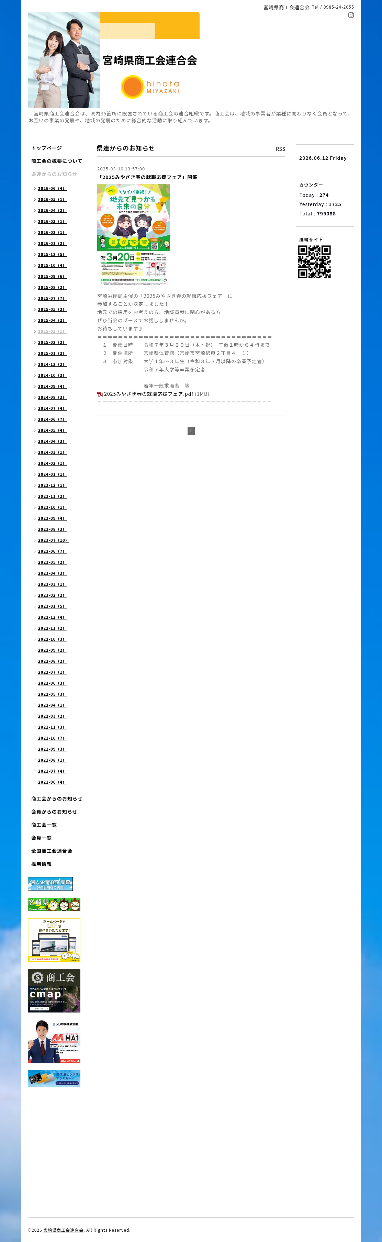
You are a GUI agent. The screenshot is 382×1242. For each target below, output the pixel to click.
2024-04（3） (52, 441)
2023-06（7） (52, 551)
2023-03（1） (52, 584)
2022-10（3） (52, 639)
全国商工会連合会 (51, 850)
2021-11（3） (52, 727)
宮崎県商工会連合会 (63, 1230)
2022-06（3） (52, 683)
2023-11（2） (52, 496)
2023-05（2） (52, 562)
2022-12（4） (52, 617)
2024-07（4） (52, 408)
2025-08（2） (52, 287)
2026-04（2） (52, 210)
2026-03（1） (52, 221)
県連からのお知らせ (54, 173)
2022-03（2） (52, 716)
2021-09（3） (52, 749)
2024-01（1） (52, 474)
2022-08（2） (52, 661)
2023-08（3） (52, 529)
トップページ (46, 147)
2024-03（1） (52, 452)
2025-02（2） (52, 342)
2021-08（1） (52, 760)
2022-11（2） (52, 628)
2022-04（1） (52, 705)
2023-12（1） (52, 485)
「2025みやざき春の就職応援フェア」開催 (147, 177)
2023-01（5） (52, 606)
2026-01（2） (52, 243)
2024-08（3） (52, 397)
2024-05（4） (52, 430)
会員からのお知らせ (54, 811)
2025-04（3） (52, 320)
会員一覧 (41, 837)
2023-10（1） (52, 507)
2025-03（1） (52, 331)
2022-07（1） (52, 672)
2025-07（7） (52, 298)
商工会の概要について (57, 160)
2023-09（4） (52, 518)
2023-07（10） (53, 540)
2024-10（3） (52, 375)
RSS (280, 148)
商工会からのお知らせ (57, 798)
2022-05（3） (52, 694)
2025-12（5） (52, 254)
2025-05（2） (52, 309)
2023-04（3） (52, 573)
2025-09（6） (52, 276)
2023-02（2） (52, 595)
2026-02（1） (52, 232)
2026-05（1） (52, 199)
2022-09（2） (52, 650)
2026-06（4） (52, 188)
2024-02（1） (52, 463)
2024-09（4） (52, 386)
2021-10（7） (52, 738)
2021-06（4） (52, 782)
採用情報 (41, 863)
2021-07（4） (52, 771)
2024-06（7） (52, 419)
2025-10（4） (52, 265)
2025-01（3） (52, 353)
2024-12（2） (52, 364)
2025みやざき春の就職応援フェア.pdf (148, 393)
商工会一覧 (44, 824)
